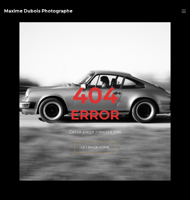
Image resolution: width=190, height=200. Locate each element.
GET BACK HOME (95, 147)
